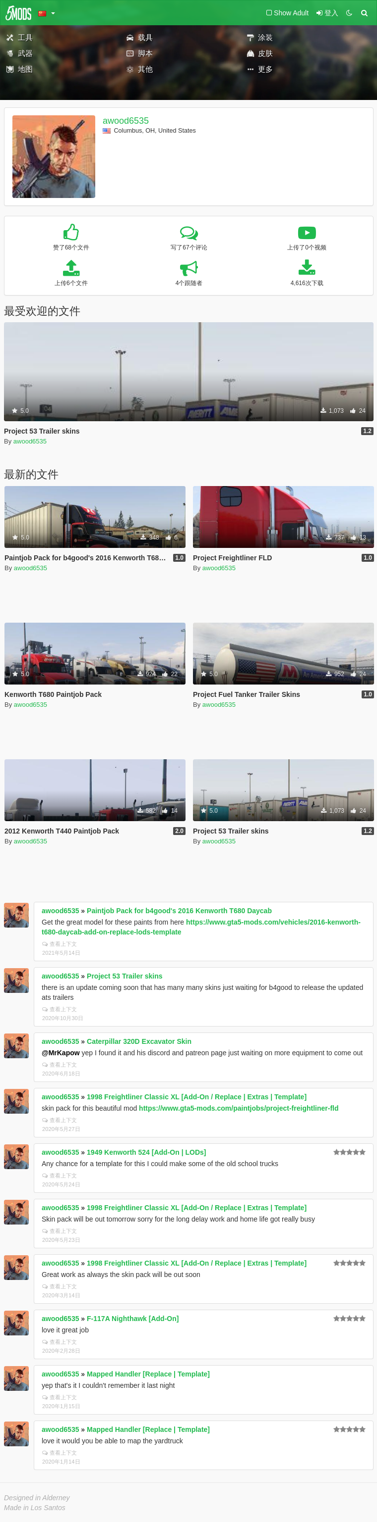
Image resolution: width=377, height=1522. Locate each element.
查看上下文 (59, 944)
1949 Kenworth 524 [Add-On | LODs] (146, 1152)
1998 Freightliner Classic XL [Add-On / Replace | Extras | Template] (197, 1097)
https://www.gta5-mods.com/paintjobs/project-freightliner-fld (238, 1108)
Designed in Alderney (37, 1498)
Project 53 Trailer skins (125, 976)
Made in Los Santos (34, 1508)
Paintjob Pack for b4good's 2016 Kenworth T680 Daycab (179, 911)
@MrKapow (61, 1053)
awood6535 (126, 121)
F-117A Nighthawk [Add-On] (133, 1319)
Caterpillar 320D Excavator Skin (139, 1041)
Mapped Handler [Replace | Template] (148, 1374)
